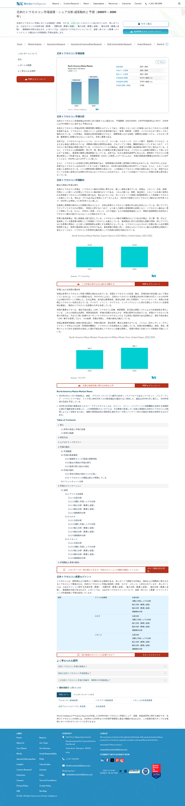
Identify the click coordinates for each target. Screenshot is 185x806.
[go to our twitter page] (112, 760)
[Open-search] (179, 3)
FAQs (41, 759)
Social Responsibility (48, 754)
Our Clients (22, 748)
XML (18, 791)
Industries (126, 3)
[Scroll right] (166, 44)
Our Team (43, 743)
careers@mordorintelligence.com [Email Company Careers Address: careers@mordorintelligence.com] (113, 749)
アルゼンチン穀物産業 (68, 700)
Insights (20, 764)
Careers (20, 780)
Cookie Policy (45, 786)
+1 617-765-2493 (153, 3)
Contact (138, 3)
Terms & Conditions (47, 780)
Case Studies (45, 764)
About (86, 3)
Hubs (41, 775)
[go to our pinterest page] (117, 760)
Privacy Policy (22, 786)
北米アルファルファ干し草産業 (72, 706)
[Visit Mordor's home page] (31, 3)
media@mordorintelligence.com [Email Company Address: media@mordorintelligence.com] (79, 774)
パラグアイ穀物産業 (104, 700)
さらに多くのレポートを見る (84, 694)
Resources (114, 3)
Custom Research (72, 3)
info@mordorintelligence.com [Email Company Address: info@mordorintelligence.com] (78, 765)
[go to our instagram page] (122, 760)
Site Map (43, 791)
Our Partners (44, 748)
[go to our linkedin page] (102, 760)
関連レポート (64, 694)
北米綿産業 (100, 706)
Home (19, 737)
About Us (20, 743)
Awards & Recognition (26, 759)
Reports (56, 3)
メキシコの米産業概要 (142, 700)
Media (19, 754)
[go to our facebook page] (107, 760)
